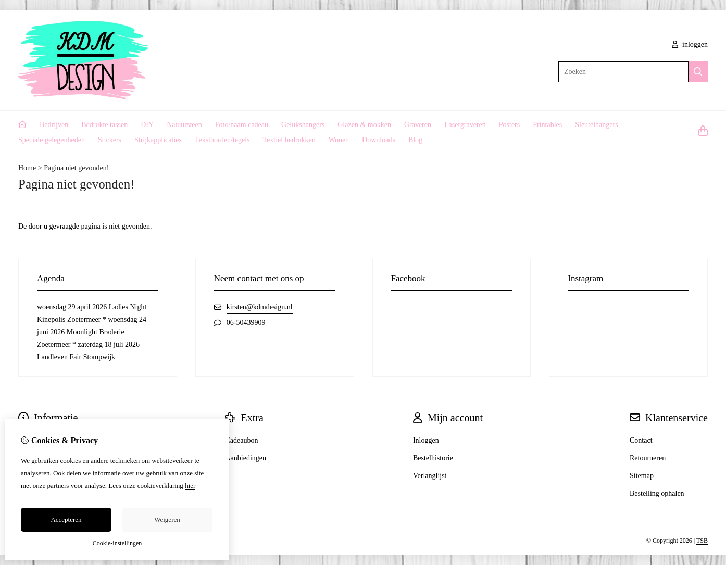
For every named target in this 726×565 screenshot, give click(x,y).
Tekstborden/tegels (222, 140)
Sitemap (642, 476)
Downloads (378, 140)
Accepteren (66, 519)
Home (27, 168)
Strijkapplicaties (158, 140)
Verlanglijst (430, 476)
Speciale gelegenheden (51, 140)
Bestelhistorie (433, 458)
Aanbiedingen (245, 458)
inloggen (690, 44)
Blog (415, 140)
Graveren (417, 125)
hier (190, 485)
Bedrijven (54, 125)
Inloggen (426, 440)
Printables (547, 125)
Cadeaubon (241, 440)
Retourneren (648, 458)
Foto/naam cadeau (241, 125)
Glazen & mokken (364, 125)
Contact (641, 440)
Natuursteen (184, 125)
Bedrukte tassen (104, 125)
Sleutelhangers (596, 125)
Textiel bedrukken (289, 140)
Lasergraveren (465, 125)
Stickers (109, 140)
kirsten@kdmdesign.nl (260, 307)
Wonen (339, 140)
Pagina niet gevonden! (76, 168)
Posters (509, 125)
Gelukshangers (302, 125)
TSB (702, 540)
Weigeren (167, 519)
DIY (147, 125)
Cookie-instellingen (117, 543)
